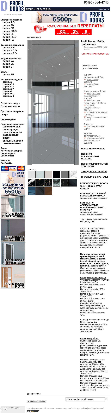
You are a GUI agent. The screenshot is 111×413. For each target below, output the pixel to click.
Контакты (6, 163)
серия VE (8, 64)
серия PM (8, 25)
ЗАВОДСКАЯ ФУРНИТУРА (94, 171)
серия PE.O (10, 37)
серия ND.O (10, 50)
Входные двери (10, 106)
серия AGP (8, 89)
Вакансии (5, 160)
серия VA (8, 61)
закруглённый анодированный (92, 94)
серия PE (8, 34)
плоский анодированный (91, 106)
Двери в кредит (8, 153)
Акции (4, 148)
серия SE (8, 74)
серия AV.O (8, 96)
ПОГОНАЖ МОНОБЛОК (92, 149)
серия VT (8, 66)
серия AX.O (8, 93)
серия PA (8, 40)
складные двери (13, 140)
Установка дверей (11, 150)
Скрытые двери (10, 103)
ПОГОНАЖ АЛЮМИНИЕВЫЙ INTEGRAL (90, 156)
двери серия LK (34, 37)
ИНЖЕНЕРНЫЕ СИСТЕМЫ (94, 177)
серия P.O (8, 22)
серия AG (7, 82)
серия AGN (8, 86)
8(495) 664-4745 (96, 2)
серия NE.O (10, 53)
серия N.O (9, 47)
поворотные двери (12, 132)
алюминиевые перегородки (11, 128)
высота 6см (92, 79)
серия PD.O (10, 31)
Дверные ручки (8, 119)
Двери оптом (7, 156)
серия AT (7, 91)
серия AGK (8, 84)
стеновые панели (12, 143)
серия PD (8, 28)
